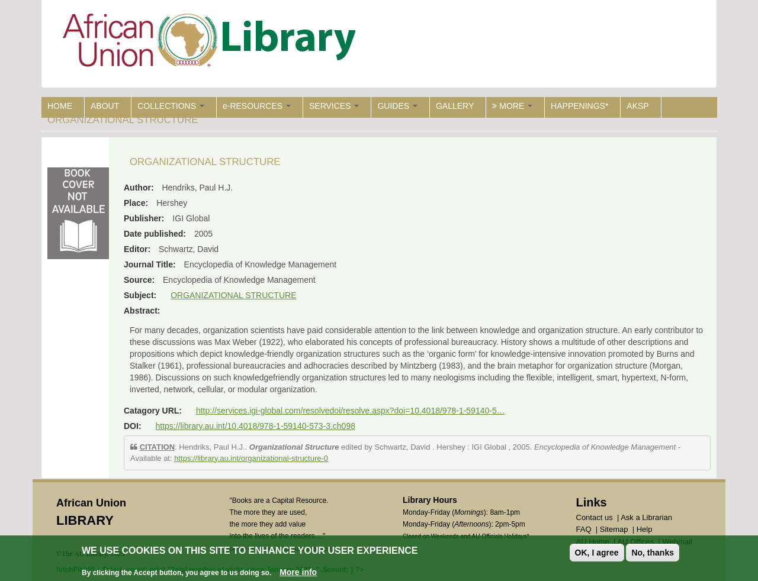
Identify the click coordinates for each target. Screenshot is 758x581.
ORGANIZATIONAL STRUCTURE (233, 295)
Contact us (594, 517)
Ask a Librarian (646, 517)
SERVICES (334, 106)
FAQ (584, 529)
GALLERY (455, 106)
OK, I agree (597, 552)
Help (645, 529)
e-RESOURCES (257, 106)
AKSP (637, 106)
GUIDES (397, 106)
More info (298, 572)
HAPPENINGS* (579, 106)
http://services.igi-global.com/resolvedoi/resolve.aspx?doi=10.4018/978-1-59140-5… (350, 410)
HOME (59, 106)
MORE (512, 106)
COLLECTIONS (170, 106)
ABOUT (105, 106)
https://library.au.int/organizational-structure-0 (251, 458)
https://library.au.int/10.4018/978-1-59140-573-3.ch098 (255, 426)
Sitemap (614, 529)
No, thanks (652, 552)
